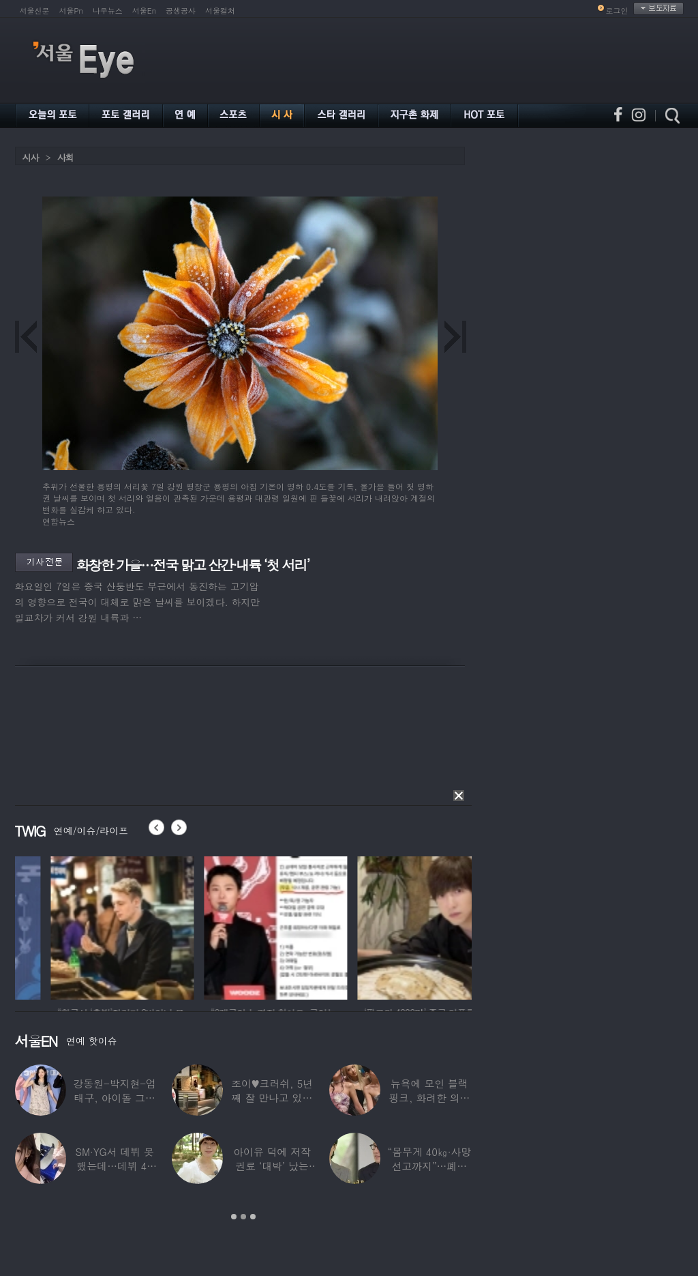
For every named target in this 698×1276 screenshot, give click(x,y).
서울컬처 (220, 10)
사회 (65, 157)
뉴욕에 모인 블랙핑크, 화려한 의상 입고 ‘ (429, 1097)
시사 (30, 157)
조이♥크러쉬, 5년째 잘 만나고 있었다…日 (272, 1097)
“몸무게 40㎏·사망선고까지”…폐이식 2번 (429, 1165)
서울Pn (71, 10)
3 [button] (253, 1216)
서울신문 (35, 10)
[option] (205, 926)
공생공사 (181, 10)
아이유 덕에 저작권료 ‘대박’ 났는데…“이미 (272, 1165)
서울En (144, 10)
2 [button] (243, 1216)
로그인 (617, 10)
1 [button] (234, 1216)
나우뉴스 (108, 10)
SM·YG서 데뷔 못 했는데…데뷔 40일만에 (114, 1165)
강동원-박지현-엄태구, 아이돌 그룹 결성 (114, 1097)
